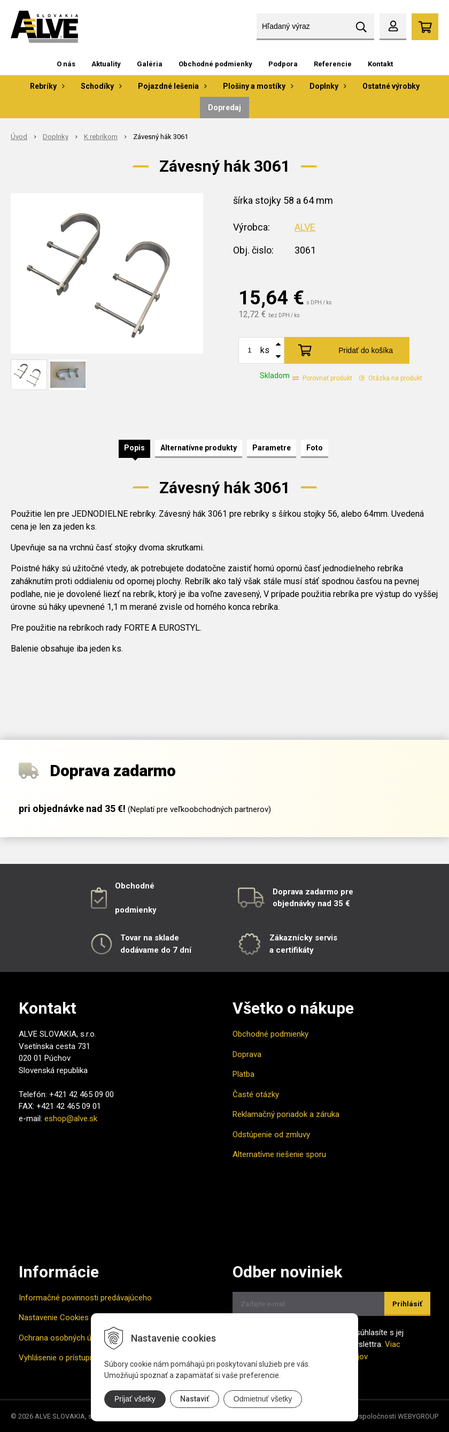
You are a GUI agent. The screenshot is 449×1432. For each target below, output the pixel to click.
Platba (243, 1074)
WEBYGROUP (418, 1416)
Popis (134, 447)
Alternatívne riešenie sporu (279, 1154)
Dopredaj (224, 107)
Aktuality (106, 64)
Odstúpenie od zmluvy (271, 1134)
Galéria (149, 64)
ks (264, 350)
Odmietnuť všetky (263, 1399)
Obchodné (134, 886)
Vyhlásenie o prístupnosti (63, 1357)
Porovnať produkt (322, 378)
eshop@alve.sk (70, 1118)
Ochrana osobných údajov (64, 1338)
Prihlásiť (407, 1304)
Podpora (283, 64)
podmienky (136, 910)
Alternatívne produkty (198, 447)
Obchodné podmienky (215, 64)
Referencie (333, 64)
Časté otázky (256, 1094)
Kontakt (380, 64)
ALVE (305, 227)
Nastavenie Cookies (54, 1317)
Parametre (271, 447)
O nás (66, 64)
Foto (314, 447)
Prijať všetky (135, 1399)
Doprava (247, 1054)
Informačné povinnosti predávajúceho (85, 1298)
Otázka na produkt (390, 378)
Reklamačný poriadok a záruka (286, 1114)
